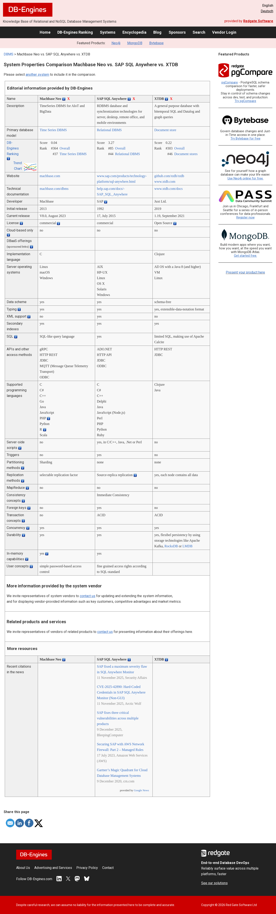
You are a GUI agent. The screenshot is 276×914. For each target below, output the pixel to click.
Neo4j (115, 43)
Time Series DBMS (53, 130)
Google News (141, 790)
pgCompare (229, 82)
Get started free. (245, 256)
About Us (23, 868)
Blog (157, 32)
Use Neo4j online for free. (245, 178)
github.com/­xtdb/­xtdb (169, 176)
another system (37, 74)
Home (45, 32)
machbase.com (50, 176)
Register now (245, 217)
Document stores (186, 154)
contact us (87, 596)
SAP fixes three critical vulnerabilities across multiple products (117, 718)
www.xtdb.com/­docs (168, 188)
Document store (165, 130)
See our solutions (214, 883)
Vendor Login (224, 32)
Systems (107, 32)
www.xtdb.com (165, 181)
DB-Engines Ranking (75, 32)
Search (199, 32)
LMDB (187, 546)
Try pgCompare (245, 101)
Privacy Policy (87, 868)
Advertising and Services (53, 868)
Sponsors (177, 32)
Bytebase (156, 43)
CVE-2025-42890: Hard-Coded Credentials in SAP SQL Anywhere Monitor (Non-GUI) (121, 692)
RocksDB (171, 546)
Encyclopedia (134, 32)
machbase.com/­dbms (54, 188)
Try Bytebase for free (245, 138)
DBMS (8, 54)
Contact (108, 868)
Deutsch (267, 11)
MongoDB (134, 43)
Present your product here (245, 272)
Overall (65, 148)
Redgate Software (258, 21)
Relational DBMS (109, 130)
